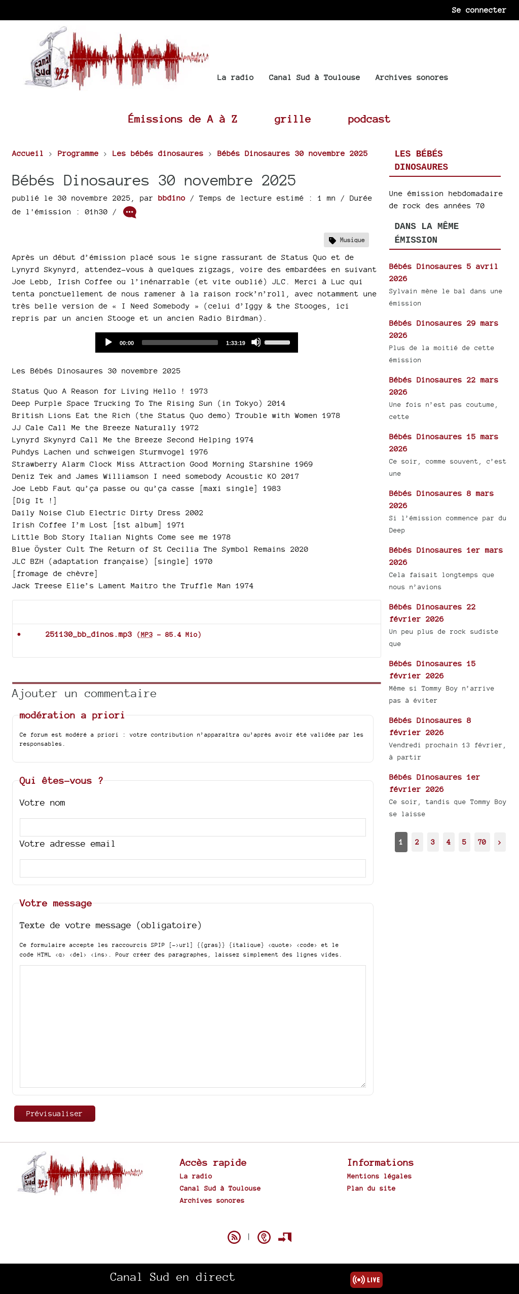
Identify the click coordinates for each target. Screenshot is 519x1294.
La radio (235, 77)
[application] (196, 342)
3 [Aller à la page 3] (433, 842)
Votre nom (42, 802)
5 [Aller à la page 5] (464, 842)
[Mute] (256, 342)
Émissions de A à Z (183, 118)
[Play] (108, 342)
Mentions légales (379, 1176)
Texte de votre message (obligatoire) (111, 925)
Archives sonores (412, 77)
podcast (369, 118)
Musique (352, 240)
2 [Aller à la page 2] (417, 842)
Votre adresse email (68, 843)
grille (293, 118)
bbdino (172, 198)
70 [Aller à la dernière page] (482, 842)
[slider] (180, 342)
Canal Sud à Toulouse (314, 77)
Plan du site (371, 1188)
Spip (259, 1219)
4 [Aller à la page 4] (449, 842)
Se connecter (479, 10)
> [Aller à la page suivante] (500, 842)
